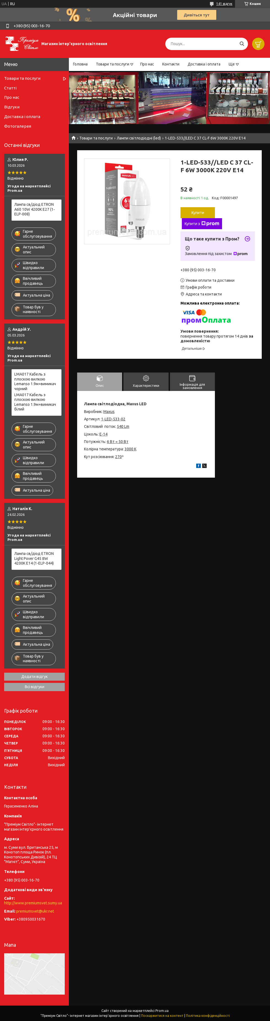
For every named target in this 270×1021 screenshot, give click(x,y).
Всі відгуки (34, 687)
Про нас (147, 64)
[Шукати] (242, 44)
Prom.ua (162, 1010)
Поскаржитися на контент (162, 1015)
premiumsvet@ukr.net (35, 911)
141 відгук (224, 4)
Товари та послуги (112, 64)
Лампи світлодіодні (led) (139, 138)
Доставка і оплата (204, 64)
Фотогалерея (17, 126)
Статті (10, 88)
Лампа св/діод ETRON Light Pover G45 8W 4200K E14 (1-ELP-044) (34, 558)
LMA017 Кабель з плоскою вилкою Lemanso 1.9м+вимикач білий (35, 402)
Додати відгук (34, 676)
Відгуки (12, 107)
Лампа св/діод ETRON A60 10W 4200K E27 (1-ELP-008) (34, 209)
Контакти (170, 64)
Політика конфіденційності (208, 1015)
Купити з (202, 223)
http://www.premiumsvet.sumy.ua (33, 903)
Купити (197, 212)
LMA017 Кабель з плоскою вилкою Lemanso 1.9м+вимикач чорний (35, 381)
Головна (80, 64)
